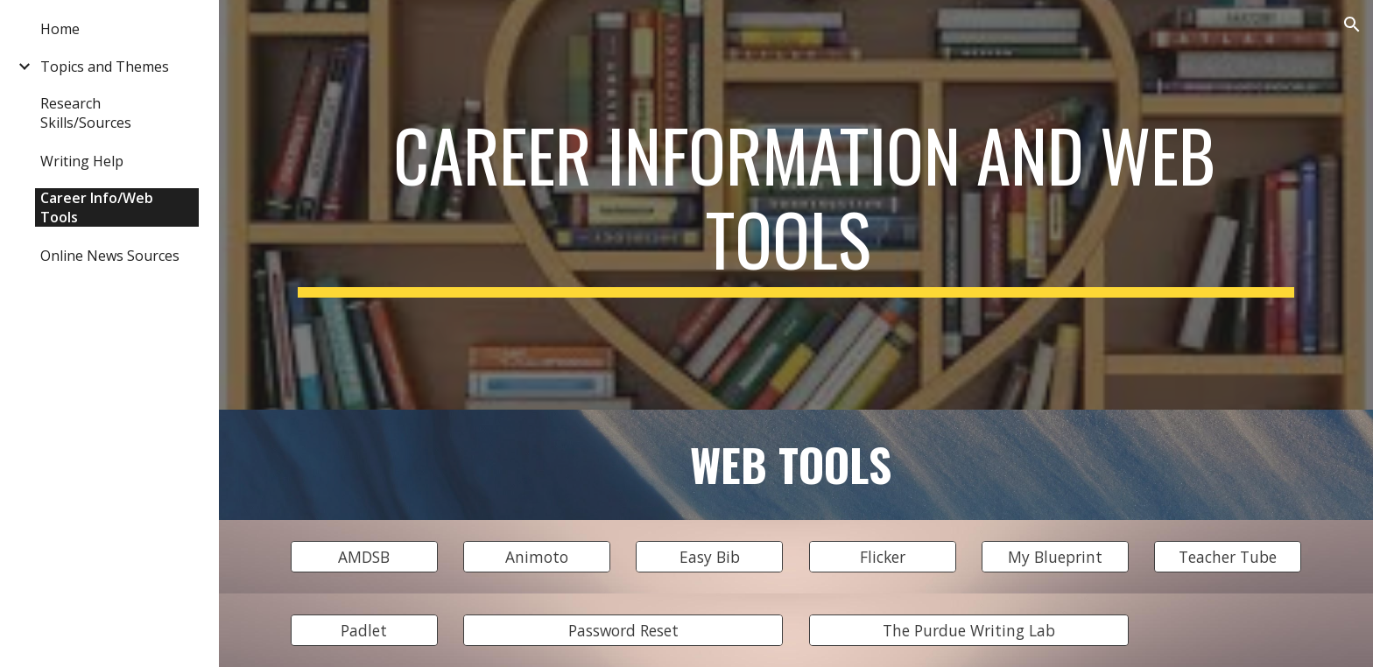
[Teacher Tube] (1227, 557)
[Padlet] (364, 631)
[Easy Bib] (709, 557)
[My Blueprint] (1055, 557)
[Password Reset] (623, 631)
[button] (1352, 25)
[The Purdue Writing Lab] (969, 631)
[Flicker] (882, 557)
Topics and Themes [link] (104, 66)
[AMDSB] (364, 557)
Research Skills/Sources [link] (85, 113)
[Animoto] (536, 557)
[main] (796, 205)
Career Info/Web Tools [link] (96, 207)
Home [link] (60, 29)
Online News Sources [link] (110, 255)
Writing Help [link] (81, 161)
